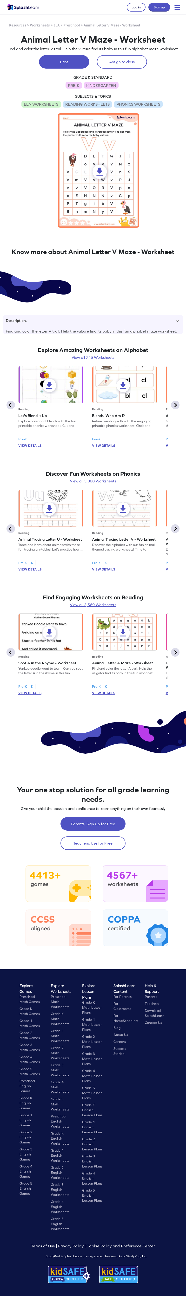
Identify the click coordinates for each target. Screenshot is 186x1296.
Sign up (159, 7)
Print (64, 62)
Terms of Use (43, 1246)
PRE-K (73, 85)
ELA (57, 25)
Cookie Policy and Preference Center (120, 1246)
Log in (136, 7)
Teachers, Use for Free (93, 843)
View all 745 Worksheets (93, 357)
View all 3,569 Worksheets (93, 605)
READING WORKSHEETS (87, 104)
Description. (92, 320)
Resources (17, 25)
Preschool (72, 25)
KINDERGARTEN (101, 85)
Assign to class (122, 62)
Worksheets (40, 25)
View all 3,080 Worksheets (93, 481)
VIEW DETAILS (29, 446)
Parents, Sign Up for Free (93, 824)
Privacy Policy (71, 1246)
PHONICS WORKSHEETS (138, 104)
